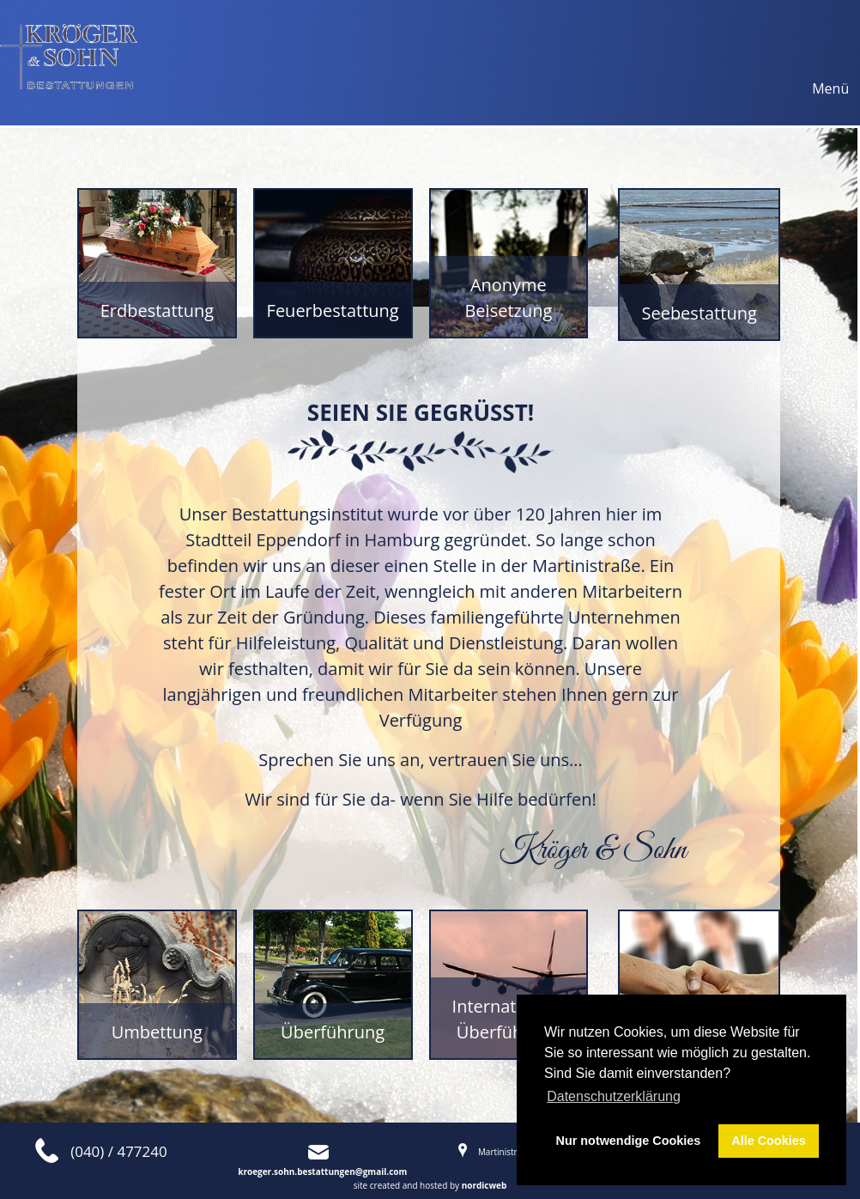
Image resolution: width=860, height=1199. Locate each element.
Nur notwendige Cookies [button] (628, 1140)
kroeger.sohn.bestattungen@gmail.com (322, 1172)
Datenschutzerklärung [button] (614, 1096)
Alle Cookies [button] (768, 1140)
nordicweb (484, 1185)
